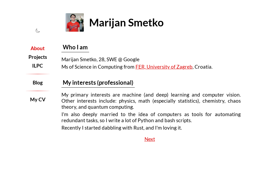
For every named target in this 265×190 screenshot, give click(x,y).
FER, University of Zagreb (164, 67)
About (38, 48)
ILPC (37, 66)
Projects (37, 57)
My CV (37, 99)
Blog (38, 82)
